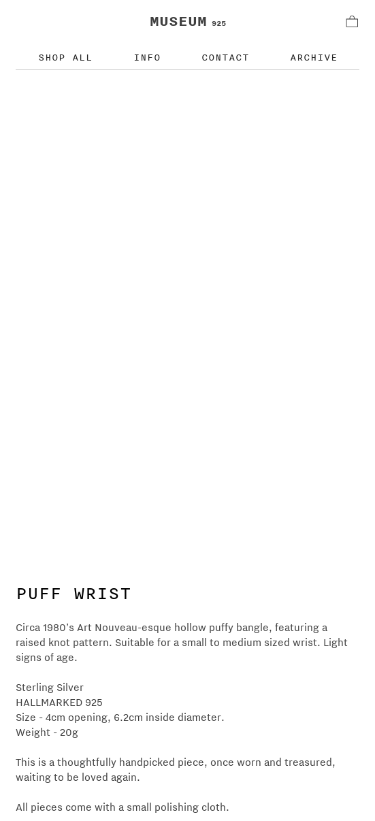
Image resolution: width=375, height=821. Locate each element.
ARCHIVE (314, 56)
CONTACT (225, 56)
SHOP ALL (65, 56)
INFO (147, 56)
